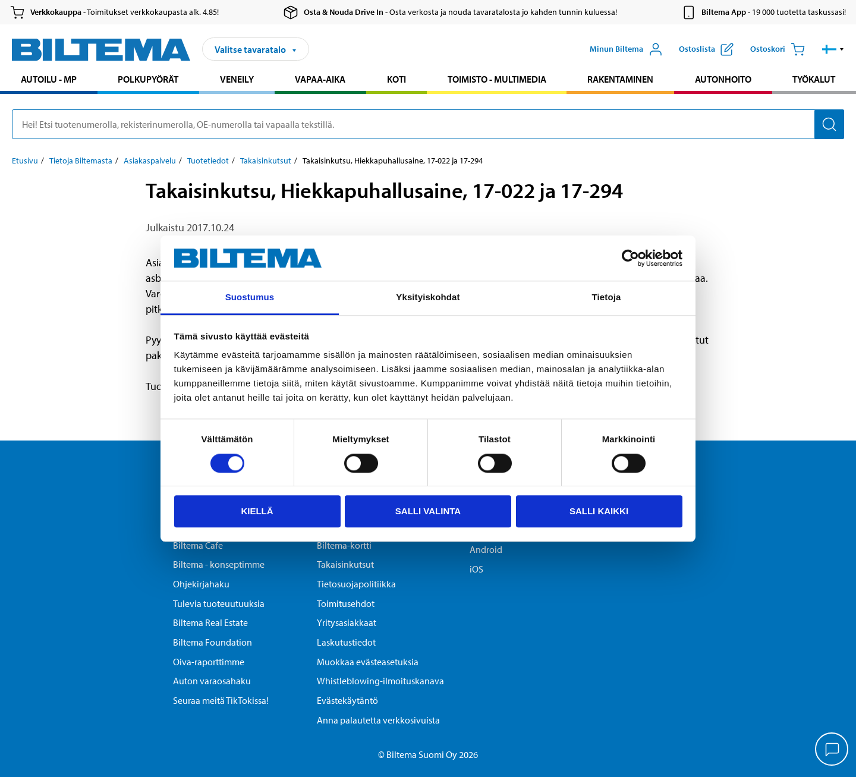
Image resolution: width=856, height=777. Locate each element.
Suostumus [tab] (250, 297)
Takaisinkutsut (345, 564)
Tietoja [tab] (606, 297)
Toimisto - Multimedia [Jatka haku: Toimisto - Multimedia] (497, 79)
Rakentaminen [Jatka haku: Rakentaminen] (620, 79)
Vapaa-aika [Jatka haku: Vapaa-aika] (320, 79)
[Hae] (829, 124)
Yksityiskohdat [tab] (428, 297)
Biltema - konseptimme (219, 564)
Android (486, 549)
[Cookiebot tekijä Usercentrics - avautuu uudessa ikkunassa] (630, 258)
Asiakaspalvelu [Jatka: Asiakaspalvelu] (150, 160)
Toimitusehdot (345, 603)
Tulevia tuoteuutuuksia (219, 603)
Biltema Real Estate (210, 622)
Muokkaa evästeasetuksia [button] (367, 662)
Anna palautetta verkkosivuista (378, 720)
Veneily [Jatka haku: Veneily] (237, 79)
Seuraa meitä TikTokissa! (221, 700)
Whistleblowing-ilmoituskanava (380, 681)
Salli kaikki (598, 511)
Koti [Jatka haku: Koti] (396, 79)
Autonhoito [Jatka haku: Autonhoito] (723, 79)
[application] (832, 750)
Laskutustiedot (346, 642)
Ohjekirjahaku (201, 584)
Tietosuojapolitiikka (356, 584)
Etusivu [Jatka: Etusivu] (25, 160)
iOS (476, 569)
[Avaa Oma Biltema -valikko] (626, 49)
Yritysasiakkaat (346, 622)
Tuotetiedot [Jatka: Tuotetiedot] (208, 160)
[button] (833, 49)
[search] (428, 124)
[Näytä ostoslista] (706, 49)
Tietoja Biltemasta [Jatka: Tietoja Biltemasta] (80, 160)
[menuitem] (48, 80)
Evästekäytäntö (347, 700)
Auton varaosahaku (212, 681)
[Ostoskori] (777, 49)
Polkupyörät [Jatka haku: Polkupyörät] (148, 79)
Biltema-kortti (344, 545)
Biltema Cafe (198, 545)
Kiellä (257, 511)
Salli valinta (428, 511)
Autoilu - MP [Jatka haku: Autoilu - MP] (49, 79)
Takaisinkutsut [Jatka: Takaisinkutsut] (265, 160)
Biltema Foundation (212, 642)
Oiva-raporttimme (208, 662)
